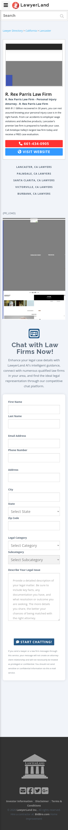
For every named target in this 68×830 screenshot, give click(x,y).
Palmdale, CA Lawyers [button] (34, 173)
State (11, 503)
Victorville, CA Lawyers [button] (34, 187)
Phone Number (17, 450)
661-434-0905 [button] (34, 143)
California (31, 30)
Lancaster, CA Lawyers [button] (34, 167)
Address (13, 469)
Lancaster (45, 30)
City (10, 489)
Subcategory (16, 552)
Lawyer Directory (13, 30)
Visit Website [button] (34, 151)
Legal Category (17, 537)
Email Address (17, 435)
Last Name (15, 416)
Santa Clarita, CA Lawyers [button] (34, 180)
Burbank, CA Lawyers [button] (33, 193)
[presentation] (35, 630)
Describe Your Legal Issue (24, 570)
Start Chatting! (34, 642)
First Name (15, 402)
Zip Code (13, 518)
